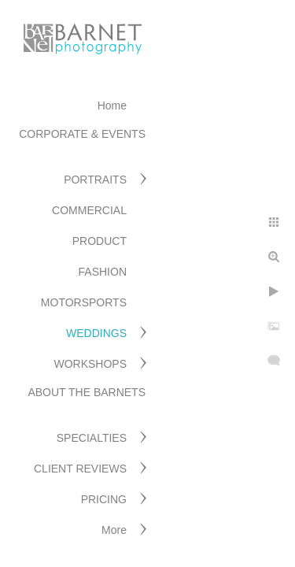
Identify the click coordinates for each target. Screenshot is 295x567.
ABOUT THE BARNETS (87, 392)
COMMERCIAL (89, 210)
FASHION (103, 271)
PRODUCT (99, 241)
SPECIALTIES (92, 438)
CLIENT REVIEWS (80, 468)
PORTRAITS (95, 179)
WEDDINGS (96, 333)
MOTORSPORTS (84, 302)
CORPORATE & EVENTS (82, 134)
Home (112, 105)
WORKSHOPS (90, 364)
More (114, 530)
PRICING (104, 499)
